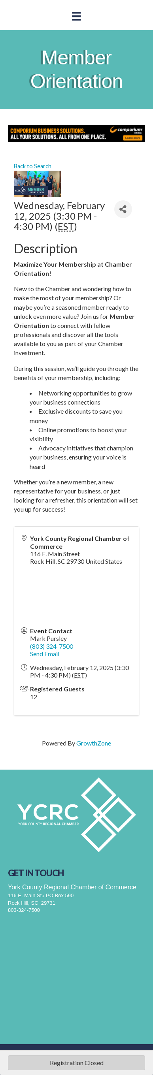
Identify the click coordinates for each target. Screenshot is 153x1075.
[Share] (123, 209)
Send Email (44, 653)
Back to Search (32, 166)
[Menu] (76, 16)
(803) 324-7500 (51, 646)
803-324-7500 (24, 910)
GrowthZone (93, 743)
